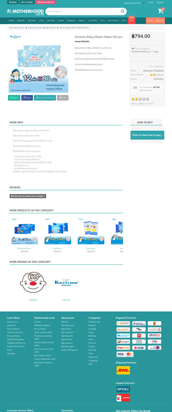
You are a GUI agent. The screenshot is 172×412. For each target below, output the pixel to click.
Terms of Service (15, 332)
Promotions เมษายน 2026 (43, 337)
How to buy (145, 122)
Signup (160, 2)
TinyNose (66, 300)
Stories (37, 322)
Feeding (32, 20)
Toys (102, 20)
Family (82, 20)
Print (62, 97)
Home (11, 20)
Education (113, 20)
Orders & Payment (15, 339)
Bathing (51, 20)
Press (9, 350)
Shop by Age (94, 322)
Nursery (71, 20)
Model (78, 41)
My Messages (67, 346)
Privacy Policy (13, 336)
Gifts (123, 20)
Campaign (93, 360)
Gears (61, 20)
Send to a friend (45, 97)
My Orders (66, 329)
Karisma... (57, 248)
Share (14, 97)
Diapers (21, 20)
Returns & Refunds (16, 346)
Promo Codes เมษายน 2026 (44, 344)
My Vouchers (67, 332)
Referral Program (69, 350)
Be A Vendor (40, 329)
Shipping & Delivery (16, 343)
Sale (132, 20)
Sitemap (11, 353)
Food (41, 20)
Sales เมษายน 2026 (43, 332)
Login (150, 2)
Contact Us (12, 322)
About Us (11, 325)
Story (150, 20)
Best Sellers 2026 (42, 355)
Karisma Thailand (153, 70)
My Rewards (67, 336)
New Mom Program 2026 (43, 364)
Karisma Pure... (24, 248)
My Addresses (68, 325)
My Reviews (66, 339)
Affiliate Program (42, 325)
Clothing (92, 20)
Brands (159, 20)
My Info (64, 322)
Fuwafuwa (33, 300)
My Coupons (67, 343)
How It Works (13, 329)
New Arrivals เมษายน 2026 (44, 350)
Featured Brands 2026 (44, 359)
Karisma (158, 78)
